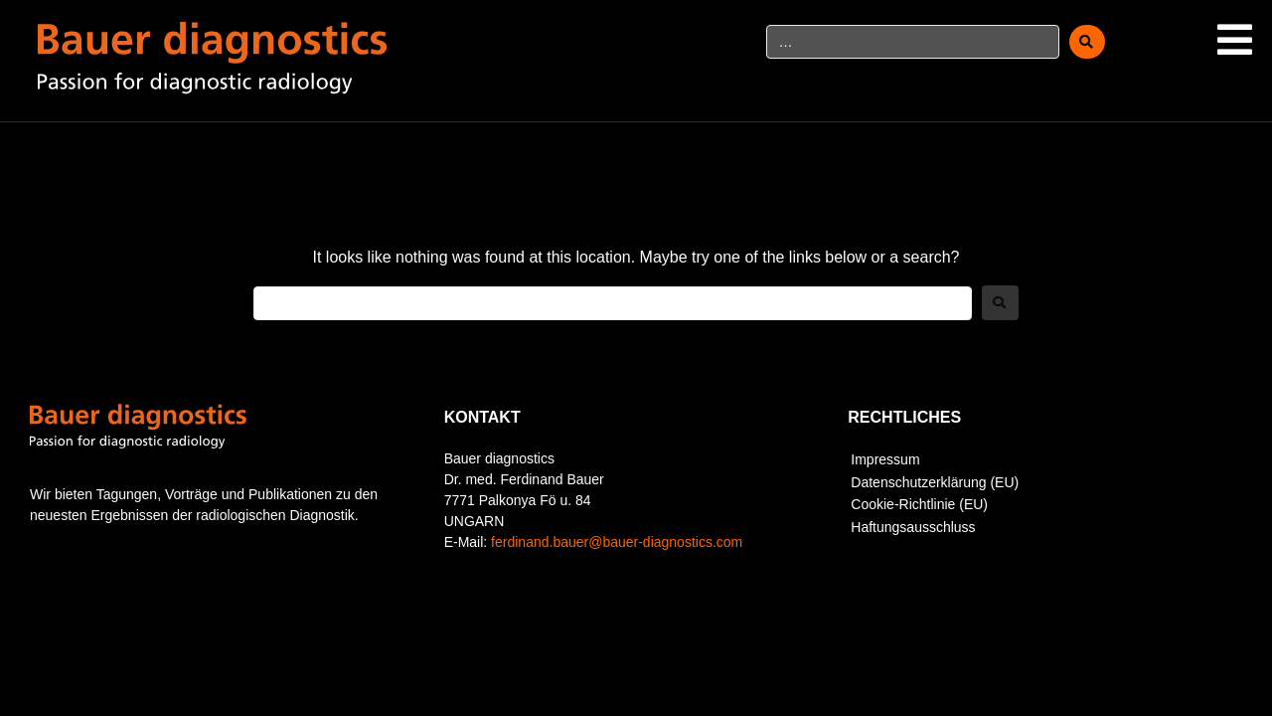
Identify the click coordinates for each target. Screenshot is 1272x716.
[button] (1234, 40)
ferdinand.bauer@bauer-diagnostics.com (616, 542)
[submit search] (1087, 42)
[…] (913, 42)
